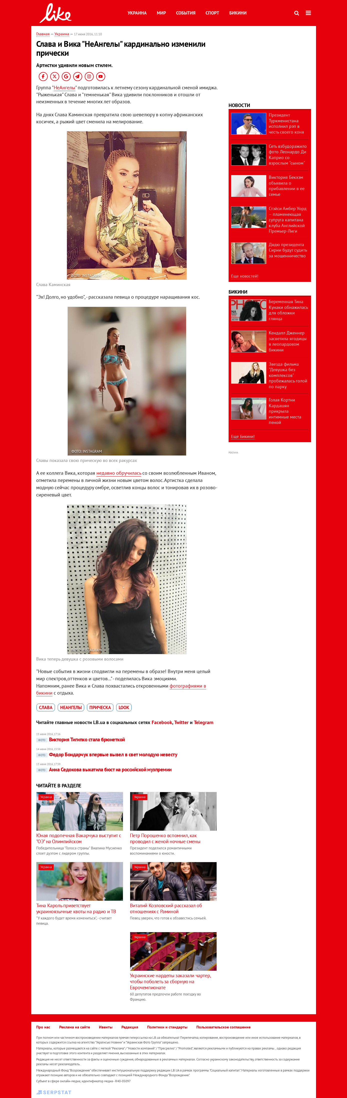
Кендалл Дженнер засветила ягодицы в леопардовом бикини (288, 341)
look (124, 707)
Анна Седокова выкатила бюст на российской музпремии (104, 769)
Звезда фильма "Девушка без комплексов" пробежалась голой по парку (288, 375)
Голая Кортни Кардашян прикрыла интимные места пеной (285, 411)
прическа (100, 707)
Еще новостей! (244, 276)
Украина (137, 13)
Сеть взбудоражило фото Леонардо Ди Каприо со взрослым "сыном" (288, 154)
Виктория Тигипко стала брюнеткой (80, 739)
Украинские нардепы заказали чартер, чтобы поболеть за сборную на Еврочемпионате (170, 981)
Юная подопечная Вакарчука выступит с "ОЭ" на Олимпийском (78, 838)
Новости (239, 105)
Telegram (203, 722)
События (185, 13)
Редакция (129, 1026)
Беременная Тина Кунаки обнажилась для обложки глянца (288, 310)
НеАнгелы (64, 87)
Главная (43, 33)
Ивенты (105, 1026)
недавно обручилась (118, 473)
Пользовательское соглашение (223, 1026)
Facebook (162, 722)
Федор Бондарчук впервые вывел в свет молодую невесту (106, 754)
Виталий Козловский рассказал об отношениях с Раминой (166, 908)
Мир (161, 13)
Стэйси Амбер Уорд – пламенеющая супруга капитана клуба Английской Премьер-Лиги (288, 220)
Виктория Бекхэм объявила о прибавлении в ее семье (287, 185)
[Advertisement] (78, 967)
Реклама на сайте (74, 1026)
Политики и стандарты (167, 1026)
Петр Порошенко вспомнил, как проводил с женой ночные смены (165, 838)
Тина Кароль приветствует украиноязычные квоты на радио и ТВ (76, 908)
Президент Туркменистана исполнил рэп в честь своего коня (286, 123)
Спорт (212, 13)
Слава (45, 707)
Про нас (43, 1026)
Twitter (181, 722)
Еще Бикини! (243, 436)
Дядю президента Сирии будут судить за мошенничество (288, 250)
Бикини (238, 13)
